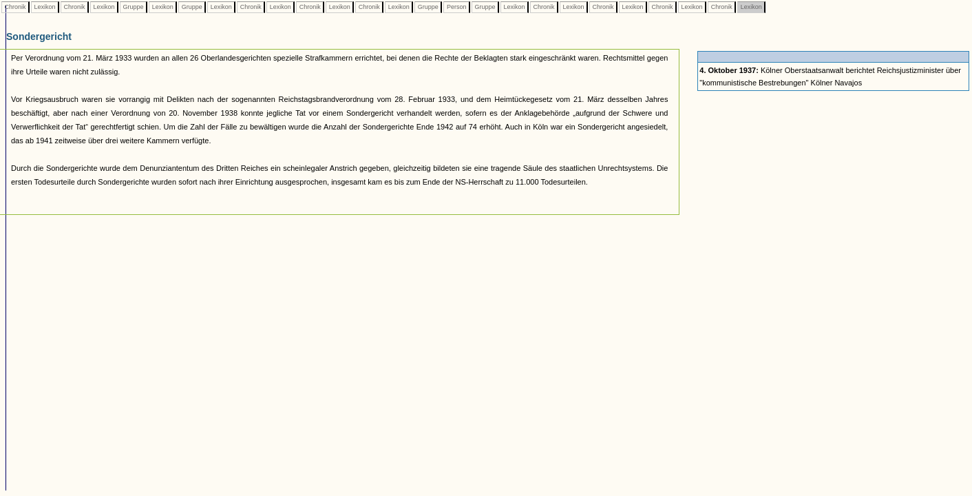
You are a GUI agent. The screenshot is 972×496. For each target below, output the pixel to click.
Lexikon (44, 6)
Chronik (15, 6)
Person (456, 6)
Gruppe (133, 6)
